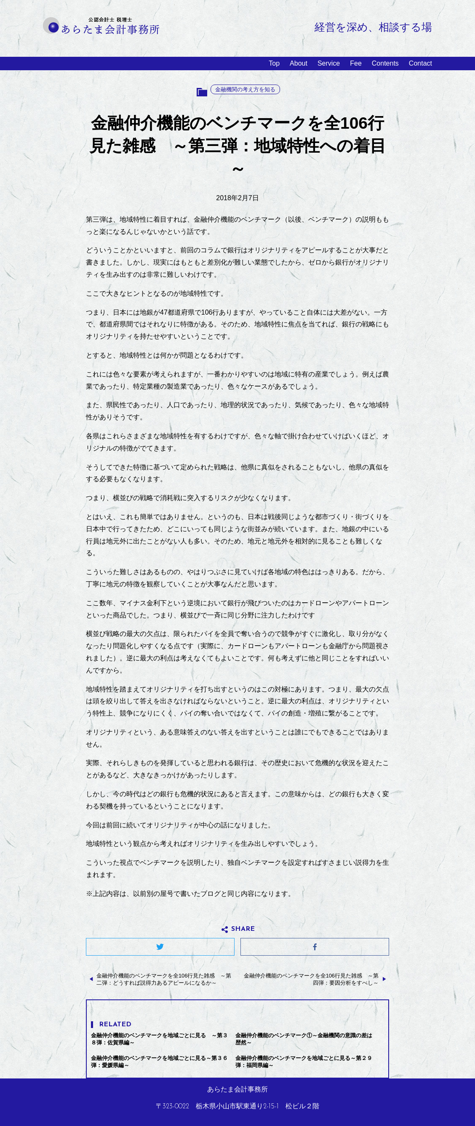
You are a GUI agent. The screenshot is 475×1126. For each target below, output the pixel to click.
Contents (385, 63)
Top (274, 63)
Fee (356, 63)
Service (329, 63)
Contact (420, 63)
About (298, 63)
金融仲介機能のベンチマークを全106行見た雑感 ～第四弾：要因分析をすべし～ (311, 979)
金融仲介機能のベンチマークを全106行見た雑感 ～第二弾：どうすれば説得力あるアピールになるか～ (163, 979)
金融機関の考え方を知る (245, 89)
